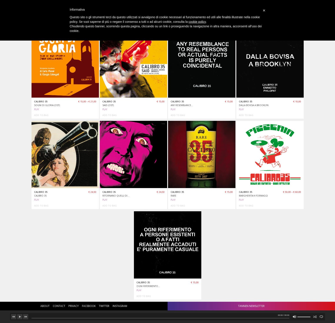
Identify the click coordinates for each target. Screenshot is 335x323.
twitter (104, 306)
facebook (89, 306)
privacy (73, 306)
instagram (120, 306)
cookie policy (197, 21)
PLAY (36, 109)
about (45, 306)
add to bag (41, 115)
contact (59, 306)
